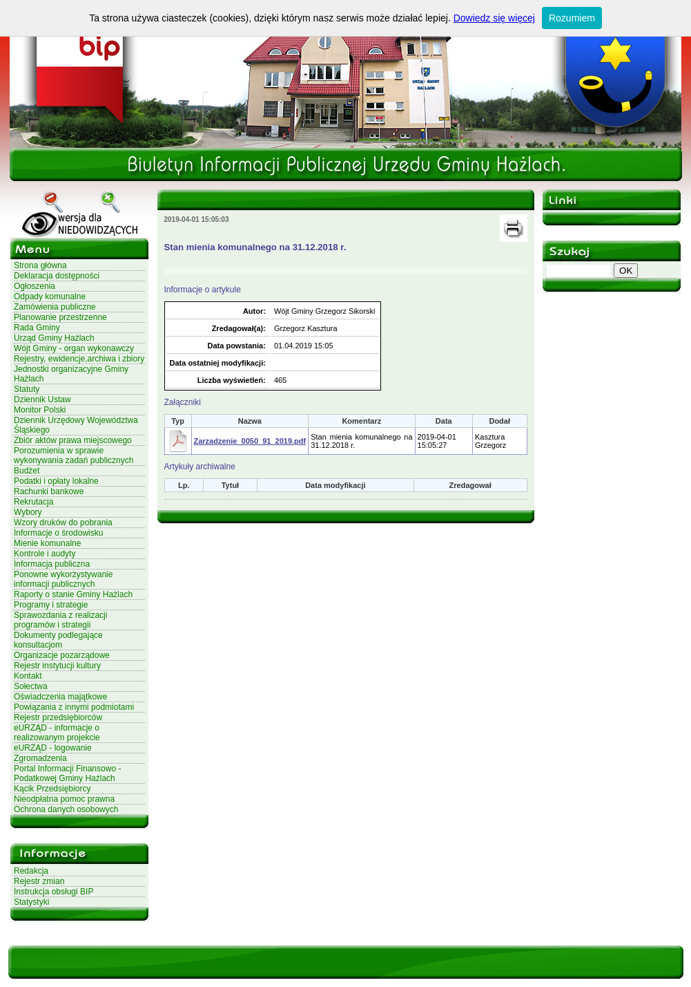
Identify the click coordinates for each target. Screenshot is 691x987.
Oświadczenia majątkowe (60, 697)
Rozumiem (572, 18)
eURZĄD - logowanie (53, 748)
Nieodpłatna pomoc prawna (64, 799)
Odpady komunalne (50, 296)
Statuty (26, 389)
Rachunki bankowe (49, 491)
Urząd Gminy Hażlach (54, 338)
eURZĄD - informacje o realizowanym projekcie (57, 732)
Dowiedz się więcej (494, 18)
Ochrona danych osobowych (66, 809)
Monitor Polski (40, 410)
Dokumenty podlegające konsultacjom (58, 640)
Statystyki (31, 902)
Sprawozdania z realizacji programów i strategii (60, 620)
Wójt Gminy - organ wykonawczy (74, 348)
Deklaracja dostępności (56, 276)
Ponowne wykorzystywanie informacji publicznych (63, 579)
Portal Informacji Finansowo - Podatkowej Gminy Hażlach (67, 773)
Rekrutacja (33, 502)
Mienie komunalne (47, 543)
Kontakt (28, 676)
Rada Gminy (37, 327)
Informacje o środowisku (58, 533)
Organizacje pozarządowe (62, 655)
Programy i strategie (51, 605)
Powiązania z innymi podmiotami (74, 707)
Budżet (26, 471)
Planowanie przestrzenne (60, 317)
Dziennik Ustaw (42, 399)
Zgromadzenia (40, 758)
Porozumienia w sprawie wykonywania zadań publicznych (73, 455)
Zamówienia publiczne (55, 307)
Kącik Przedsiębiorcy (52, 788)
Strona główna (40, 265)
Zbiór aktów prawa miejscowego (73, 440)
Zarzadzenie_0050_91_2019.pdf (250, 441)
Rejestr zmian (39, 881)
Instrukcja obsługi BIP (53, 891)
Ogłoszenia (34, 286)
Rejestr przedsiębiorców (58, 717)
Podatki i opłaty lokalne (56, 481)
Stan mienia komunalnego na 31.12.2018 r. (255, 247)
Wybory (28, 512)
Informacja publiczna (52, 564)
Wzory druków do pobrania (63, 522)
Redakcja (31, 871)
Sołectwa (31, 686)
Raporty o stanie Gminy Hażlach (73, 594)
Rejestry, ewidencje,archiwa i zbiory (79, 359)
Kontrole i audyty (44, 553)
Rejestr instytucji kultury (57, 665)
